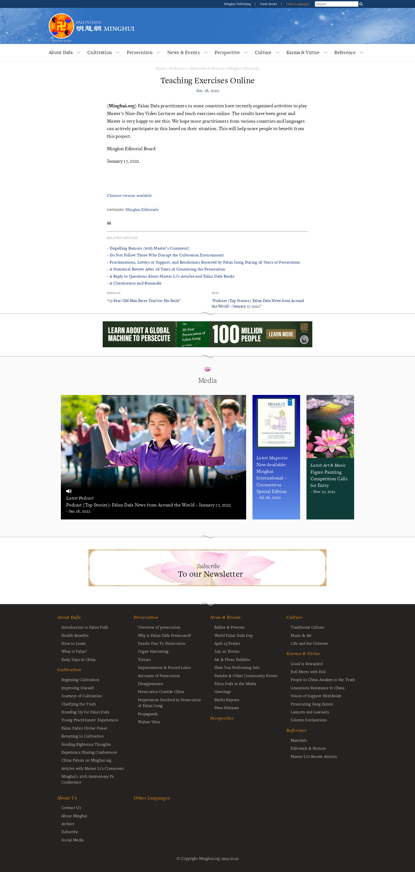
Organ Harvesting (153, 651)
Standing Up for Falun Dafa (85, 711)
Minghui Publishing (238, 4)
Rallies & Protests (229, 627)
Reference (345, 52)
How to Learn (73, 643)
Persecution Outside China (161, 691)
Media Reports (227, 699)
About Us (67, 798)
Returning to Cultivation (82, 735)
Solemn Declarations (309, 719)
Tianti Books (269, 4)
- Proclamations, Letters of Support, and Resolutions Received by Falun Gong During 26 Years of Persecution (203, 262)
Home (161, 68)
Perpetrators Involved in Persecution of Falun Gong (169, 702)
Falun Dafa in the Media (235, 683)
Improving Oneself (77, 687)
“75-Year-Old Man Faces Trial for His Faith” (144, 300)
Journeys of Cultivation (81, 695)
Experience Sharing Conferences (89, 752)
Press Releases (226, 707)
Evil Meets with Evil (308, 671)
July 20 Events (227, 651)
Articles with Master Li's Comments (92, 768)
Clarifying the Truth (78, 703)
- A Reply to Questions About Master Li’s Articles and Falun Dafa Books (170, 276)
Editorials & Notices (207, 68)
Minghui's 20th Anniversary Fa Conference (87, 779)
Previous (113, 293)
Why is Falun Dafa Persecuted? (164, 635)
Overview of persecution (159, 627)
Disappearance (150, 683)
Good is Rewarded (306, 663)
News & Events (183, 52)
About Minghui (74, 815)
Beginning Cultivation (80, 679)
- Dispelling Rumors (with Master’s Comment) (148, 248)
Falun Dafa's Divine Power (84, 728)
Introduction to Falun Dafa (84, 627)
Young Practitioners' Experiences (89, 719)
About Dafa (61, 52)
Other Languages (297, 4)
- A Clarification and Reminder (134, 283)
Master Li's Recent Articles (314, 756)
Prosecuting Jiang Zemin (312, 703)
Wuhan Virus (149, 721)
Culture (263, 52)
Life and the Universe (309, 643)
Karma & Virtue (302, 52)
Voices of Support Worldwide (316, 695)
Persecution (139, 52)
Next (215, 293)
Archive (67, 823)
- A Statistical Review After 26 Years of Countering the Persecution (166, 269)
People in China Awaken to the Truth (323, 679)
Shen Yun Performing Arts (237, 667)
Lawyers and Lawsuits (310, 711)
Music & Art (301, 635)
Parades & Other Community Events (246, 675)
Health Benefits (74, 635)
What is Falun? (74, 651)
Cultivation (99, 52)
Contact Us (71, 807)
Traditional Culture (307, 627)
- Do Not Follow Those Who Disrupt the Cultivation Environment (165, 255)
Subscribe (69, 831)
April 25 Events (227, 643)
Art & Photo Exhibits (232, 659)
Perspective (227, 52)
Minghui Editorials (243, 68)
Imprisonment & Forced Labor (164, 667)
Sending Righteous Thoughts (86, 744)
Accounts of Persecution (159, 675)
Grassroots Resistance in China (317, 687)
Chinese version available (129, 195)
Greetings (222, 691)
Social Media (72, 839)
